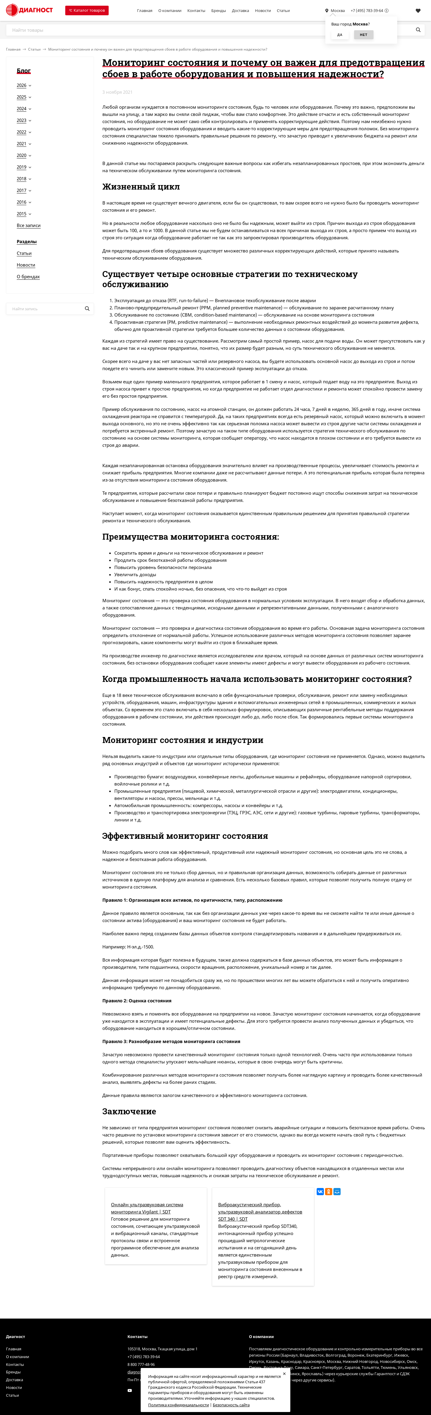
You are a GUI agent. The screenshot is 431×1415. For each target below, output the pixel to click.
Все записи (29, 225)
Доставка (240, 10)
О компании (169, 10)
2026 (21, 85)
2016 (21, 202)
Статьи (283, 10)
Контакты (196, 10)
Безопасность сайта (231, 1405)
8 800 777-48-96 (141, 1364)
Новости (263, 10)
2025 (21, 97)
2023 (21, 120)
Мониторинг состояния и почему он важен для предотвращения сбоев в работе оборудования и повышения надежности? (157, 49)
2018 (21, 178)
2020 (21, 155)
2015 (21, 214)
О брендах (28, 276)
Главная (144, 10)
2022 (21, 132)
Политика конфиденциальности (178, 1405)
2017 (21, 190)
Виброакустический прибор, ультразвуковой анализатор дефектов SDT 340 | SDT (260, 1211)
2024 (21, 108)
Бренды (218, 10)
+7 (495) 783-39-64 (367, 10)
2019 (21, 167)
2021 (21, 143)
